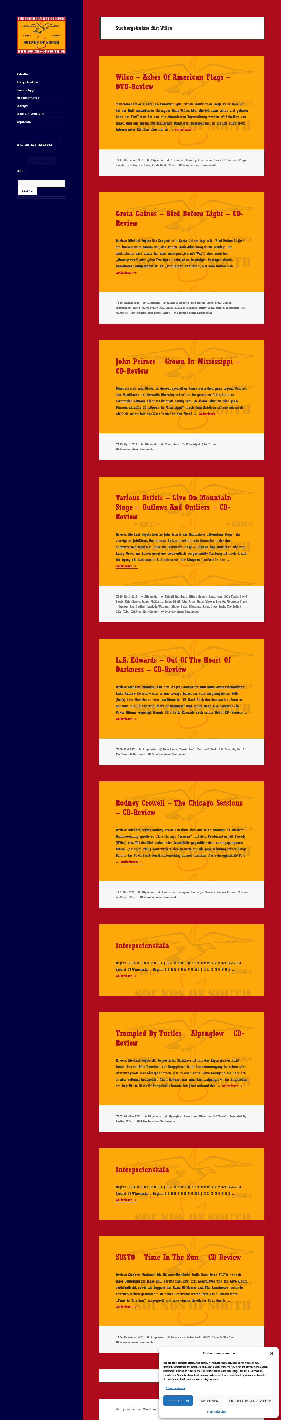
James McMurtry (152, 601)
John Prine (188, 601)
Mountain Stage (199, 606)
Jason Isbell (172, 601)
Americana (205, 160)
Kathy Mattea (205, 601)
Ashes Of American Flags (230, 160)
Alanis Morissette (178, 302)
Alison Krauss (198, 596)
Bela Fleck (231, 596)
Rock (147, 165)
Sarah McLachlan (186, 307)
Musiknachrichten (28, 98)
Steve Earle (218, 606)
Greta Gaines (223, 302)
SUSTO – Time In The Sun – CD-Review (178, 1257)
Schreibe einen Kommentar (200, 165)
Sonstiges (22, 106)
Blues (168, 444)
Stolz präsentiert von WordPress (136, 1409)
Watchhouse (150, 611)
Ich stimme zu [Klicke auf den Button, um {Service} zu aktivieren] (41, 161)
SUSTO (206, 1337)
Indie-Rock (194, 1337)
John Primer (209, 444)
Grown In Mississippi (186, 444)
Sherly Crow (206, 307)
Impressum (24, 122)
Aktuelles (22, 74)
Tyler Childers (132, 611)
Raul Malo (166, 307)
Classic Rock (187, 749)
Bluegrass (205, 1116)
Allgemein (157, 160)
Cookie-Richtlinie (216, 1411)
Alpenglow (175, 1116)
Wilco (171, 165)
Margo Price (179, 606)
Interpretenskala (27, 82)
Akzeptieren (178, 1400)
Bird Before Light (202, 302)
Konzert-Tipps (25, 90)
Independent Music (128, 307)
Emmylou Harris (188, 892)
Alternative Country (183, 160)
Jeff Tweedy (135, 165)
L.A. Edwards (227, 749)
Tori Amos (154, 312)
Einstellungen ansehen (250, 1400)
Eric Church (132, 601)
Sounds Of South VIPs (30, 114)
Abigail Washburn (176, 596)
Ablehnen (209, 1400)
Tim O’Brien (138, 312)
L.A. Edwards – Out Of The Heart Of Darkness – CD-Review (173, 664)
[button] (272, 1353)
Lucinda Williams (158, 606)
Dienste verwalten (175, 1388)
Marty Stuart (150, 307)
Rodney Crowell (227, 892)
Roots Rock (159, 165)
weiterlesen (182, 129)
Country (121, 165)
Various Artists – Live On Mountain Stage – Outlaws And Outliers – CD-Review (173, 507)
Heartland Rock (207, 749)
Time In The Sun (223, 1337)
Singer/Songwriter (227, 307)
